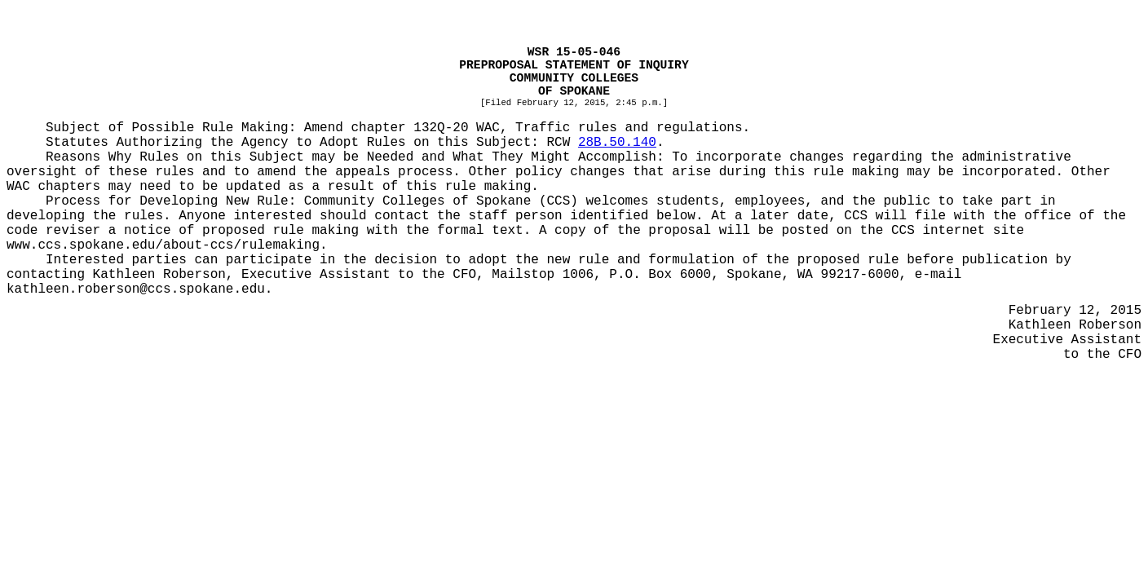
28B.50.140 (617, 142)
